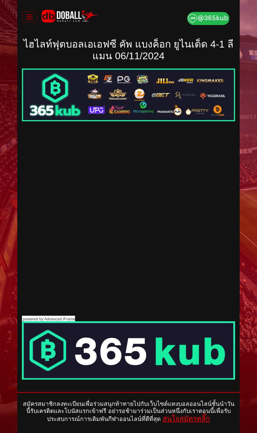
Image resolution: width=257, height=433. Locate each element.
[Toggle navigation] (29, 16)
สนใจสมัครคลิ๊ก (186, 418)
